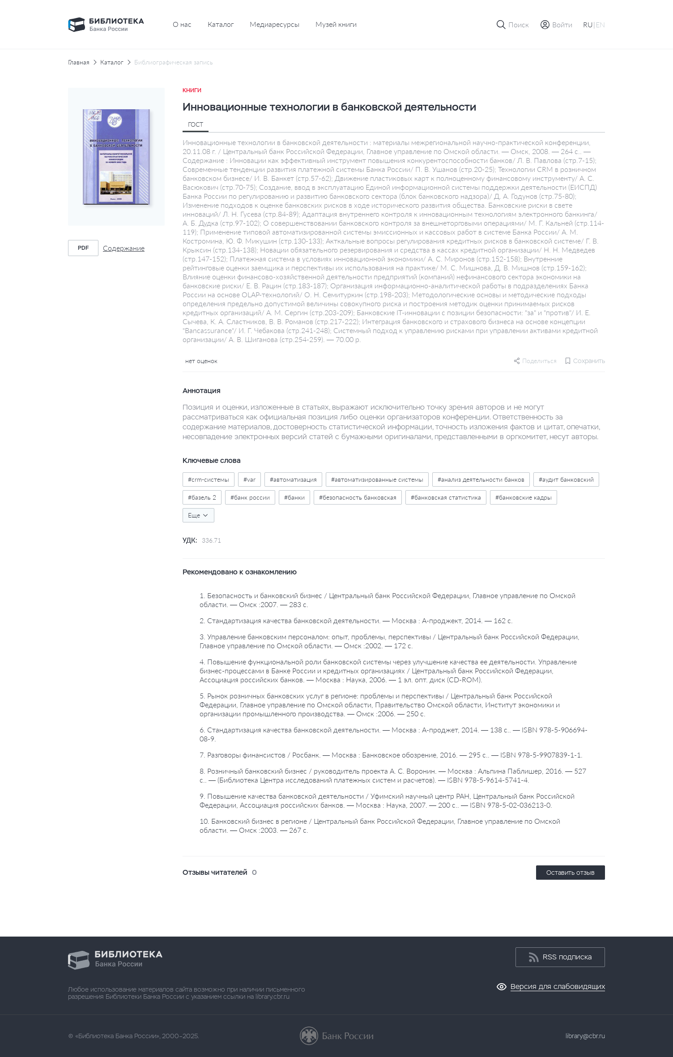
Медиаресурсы (274, 24)
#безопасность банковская (357, 497)
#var (249, 479)
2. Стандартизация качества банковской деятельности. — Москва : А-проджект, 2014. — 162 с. (356, 620)
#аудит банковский (566, 479)
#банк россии (250, 497)
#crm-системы (208, 479)
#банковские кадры (523, 497)
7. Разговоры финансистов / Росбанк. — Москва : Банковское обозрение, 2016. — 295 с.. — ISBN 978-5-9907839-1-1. (391, 754)
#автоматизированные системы (377, 479)
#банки (294, 497)
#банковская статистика (446, 497)
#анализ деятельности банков (481, 479)
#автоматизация (293, 479)
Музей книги (336, 24)
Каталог (221, 24)
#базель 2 (202, 497)
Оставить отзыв (570, 873)
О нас (182, 24)
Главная (78, 62)
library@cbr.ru (585, 1036)
